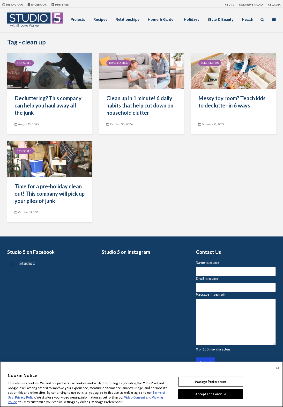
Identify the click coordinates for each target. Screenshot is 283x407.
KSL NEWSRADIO (251, 4)
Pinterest (61, 4)
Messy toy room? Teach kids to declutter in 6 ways (232, 102)
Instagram (12, 4)
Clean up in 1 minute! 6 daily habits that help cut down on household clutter (139, 105)
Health (247, 19)
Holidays (191, 19)
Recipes (100, 19)
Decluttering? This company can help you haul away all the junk (48, 105)
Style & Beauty (221, 19)
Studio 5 (27, 263)
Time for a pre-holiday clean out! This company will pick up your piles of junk (50, 193)
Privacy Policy (25, 397)
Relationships (128, 19)
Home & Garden (162, 19)
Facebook (37, 4)
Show (57, 19)
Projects (78, 19)
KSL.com (274, 4)
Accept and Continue (210, 394)
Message (210, 294)
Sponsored (24, 62)
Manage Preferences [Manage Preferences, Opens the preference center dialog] (210, 382)
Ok (277, 368)
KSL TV (229, 4)
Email (207, 278)
